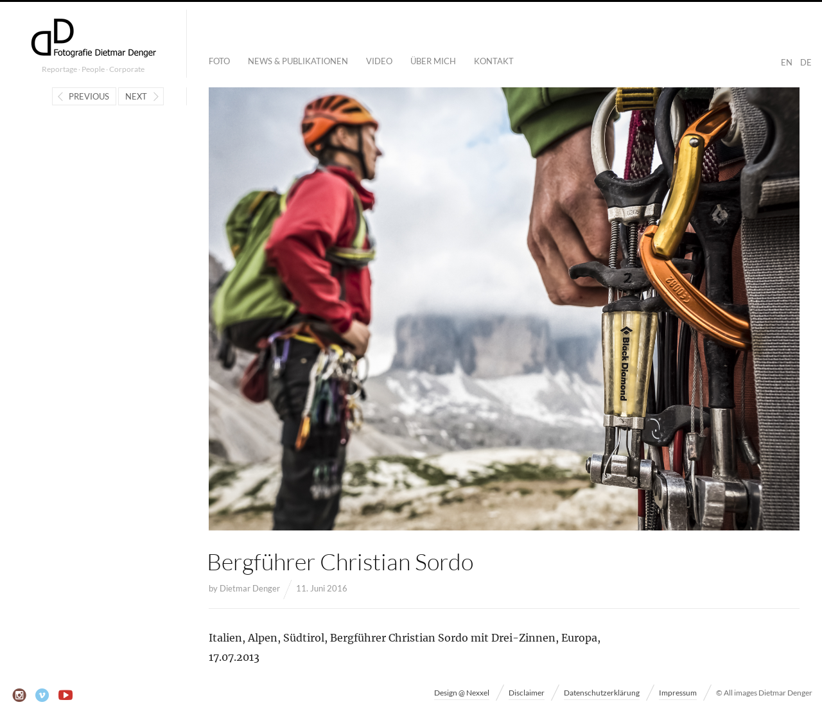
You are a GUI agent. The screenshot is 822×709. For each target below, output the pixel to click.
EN (786, 62)
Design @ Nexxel (461, 692)
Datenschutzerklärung (602, 692)
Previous (89, 96)
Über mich (433, 61)
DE (806, 62)
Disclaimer (527, 692)
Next (136, 96)
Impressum (678, 692)
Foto (219, 61)
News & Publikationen (298, 61)
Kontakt (494, 61)
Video (379, 61)
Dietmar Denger (250, 588)
